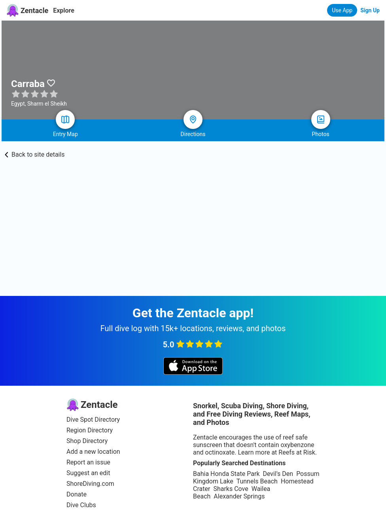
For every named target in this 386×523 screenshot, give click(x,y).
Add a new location (93, 451)
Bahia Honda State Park (226, 474)
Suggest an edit (88, 473)
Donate (76, 494)
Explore (63, 10)
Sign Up (370, 10)
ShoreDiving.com (90, 483)
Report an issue (88, 462)
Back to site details (35, 154)
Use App (342, 10)
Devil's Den (278, 474)
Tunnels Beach (257, 481)
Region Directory (89, 430)
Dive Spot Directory (93, 419)
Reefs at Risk (296, 452)
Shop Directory (87, 441)
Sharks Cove (230, 489)
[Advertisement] (193, 236)
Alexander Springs (239, 496)
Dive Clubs (81, 505)
